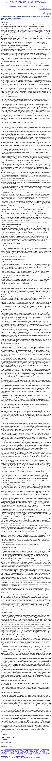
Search (30, 6)
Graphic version (42, 2)
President (11, 1)
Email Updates (12, 6)
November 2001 (29, 753)
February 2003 (8, 751)
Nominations (18, 756)
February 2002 (4, 753)
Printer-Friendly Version (45, 9)
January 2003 (16, 751)
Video (48, 749)
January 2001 (4, 756)
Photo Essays (6, 757)
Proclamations (8, 750)
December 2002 (24, 751)
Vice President (18, 1)
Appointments (30, 2)
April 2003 (42, 750)
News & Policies (38, 1)
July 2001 (11, 754)
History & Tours (9, 2)
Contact (36, 2)
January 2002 (12, 753)
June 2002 (26, 752)
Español (19, 6)
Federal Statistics (24, 757)
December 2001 (20, 753)
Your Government (21, 2)
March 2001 (37, 754)
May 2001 (24, 754)
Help (42, 6)
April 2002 (38, 752)
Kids (15, 2)
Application (22, 756)
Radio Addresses (20, 750)
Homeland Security (26, 749)
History (38, 757)
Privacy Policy (36, 6)
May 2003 (36, 750)
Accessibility (24, 6)
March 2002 (45, 752)
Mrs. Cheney (31, 1)
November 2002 (33, 751)
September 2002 (4, 752)
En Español (36, 749)
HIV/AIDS (6, 749)
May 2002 (32, 752)
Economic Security (19, 749)
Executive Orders (14, 750)
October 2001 (38, 753)
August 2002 (12, 752)
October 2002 (42, 751)
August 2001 (4, 754)
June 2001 (17, 754)
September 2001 (46, 753)
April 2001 (30, 754)
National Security (13, 749)
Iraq (9, 749)
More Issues (31, 749)
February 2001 (44, 754)
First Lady (25, 1)
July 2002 (19, 752)
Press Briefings (3, 750)
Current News (44, 749)
